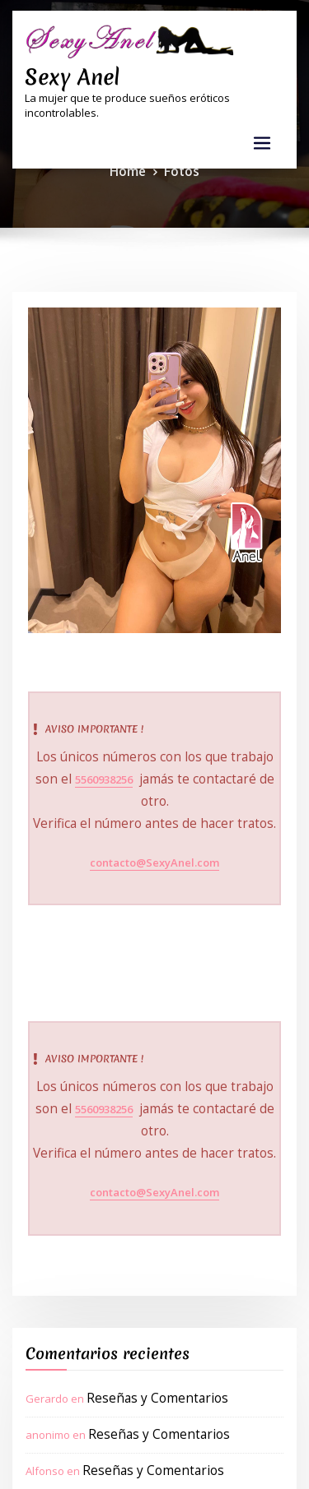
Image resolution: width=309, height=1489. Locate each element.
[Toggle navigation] (262, 138)
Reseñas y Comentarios (146, 1318)
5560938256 (82, 775)
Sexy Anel (65, 73)
